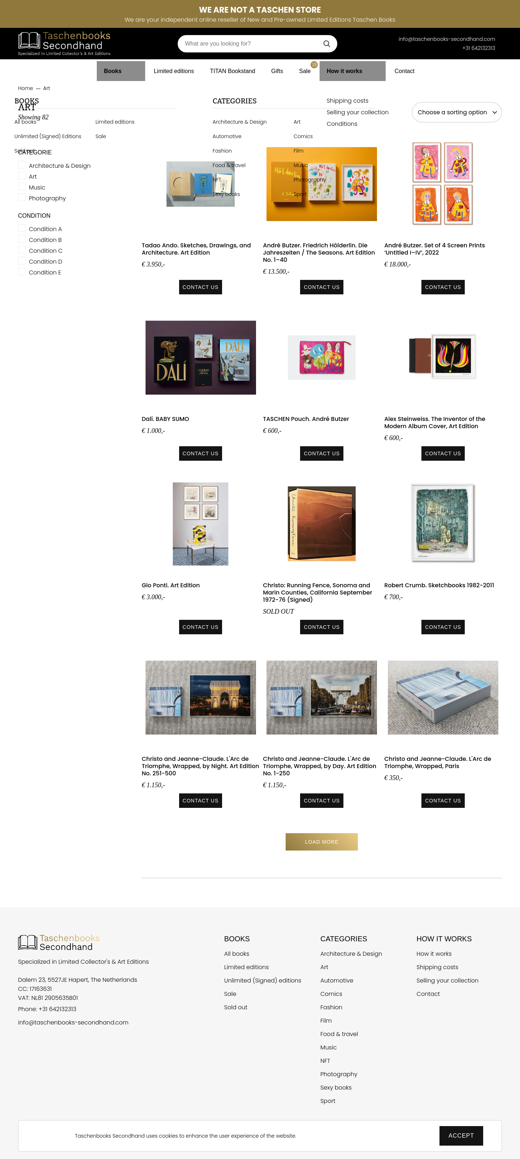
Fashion (331, 1007)
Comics (331, 994)
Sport (327, 1101)
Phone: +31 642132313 (47, 1009)
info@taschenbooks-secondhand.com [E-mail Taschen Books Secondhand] (447, 39)
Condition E (45, 272)
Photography (47, 198)
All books (236, 954)
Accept (461, 1136)
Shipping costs (438, 967)
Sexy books (336, 1087)
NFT (325, 1061)
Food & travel (339, 1034)
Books (120, 68)
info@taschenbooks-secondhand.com (73, 1022)
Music (37, 187)
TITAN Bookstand (232, 68)
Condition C (46, 251)
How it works (350, 68)
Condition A (45, 229)
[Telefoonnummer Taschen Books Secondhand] (388, 39)
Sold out (235, 1007)
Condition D (45, 261)
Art (33, 176)
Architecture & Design (60, 166)
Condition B (45, 240)
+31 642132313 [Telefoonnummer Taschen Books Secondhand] (478, 48)
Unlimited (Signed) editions (263, 980)
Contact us (201, 287)
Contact (396, 68)
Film (326, 1021)
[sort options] (457, 112)
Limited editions (168, 68)
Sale (313, 66)
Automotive (336, 980)
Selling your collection (448, 980)
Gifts (280, 68)
